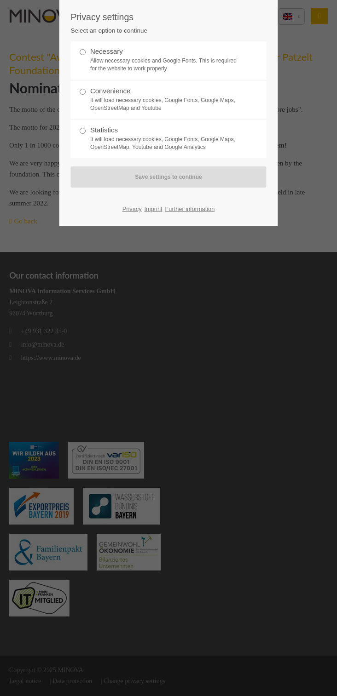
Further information (190, 208)
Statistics (164, 138)
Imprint (154, 208)
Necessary (164, 60)
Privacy (132, 208)
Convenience (164, 99)
